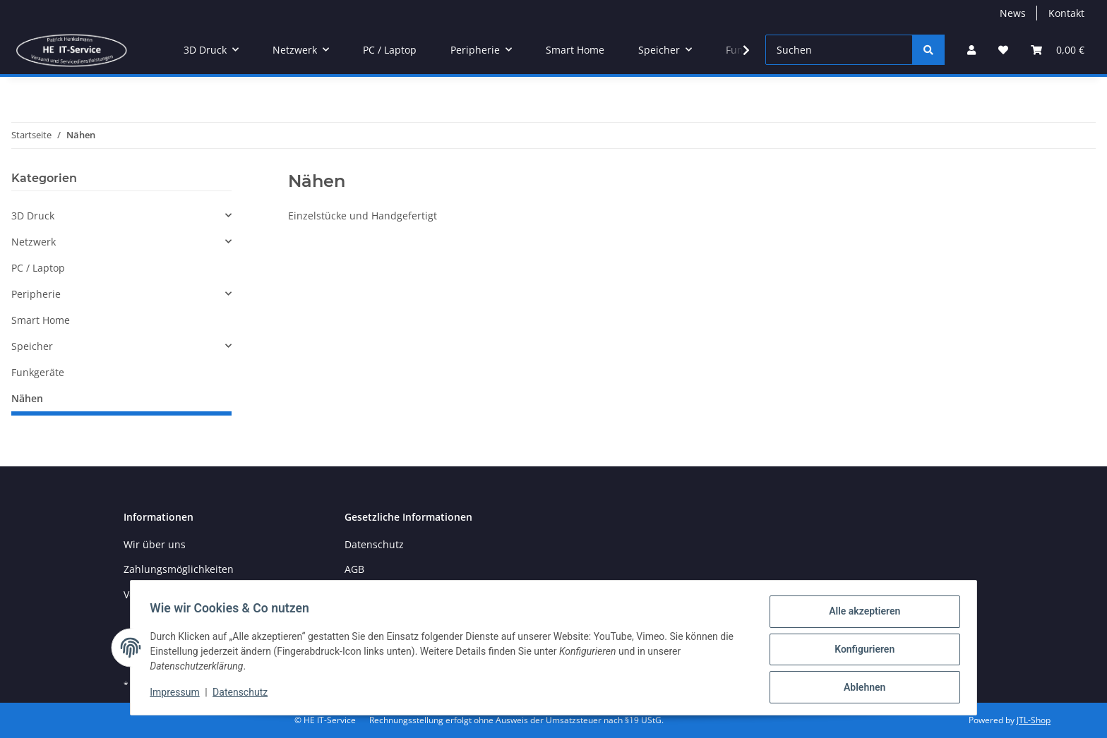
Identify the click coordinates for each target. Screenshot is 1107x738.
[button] (971, 49)
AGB (354, 569)
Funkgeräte (37, 372)
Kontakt (1066, 13)
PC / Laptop (38, 267)
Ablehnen (861, 688)
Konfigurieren (861, 651)
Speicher (32, 346)
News (1013, 13)
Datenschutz (243, 694)
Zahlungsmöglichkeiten (179, 569)
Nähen (27, 398)
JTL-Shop (1034, 720)
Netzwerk (33, 241)
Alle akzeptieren (861, 614)
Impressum (178, 694)
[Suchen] (839, 50)
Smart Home (40, 320)
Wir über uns (155, 544)
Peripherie (36, 294)
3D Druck (32, 215)
